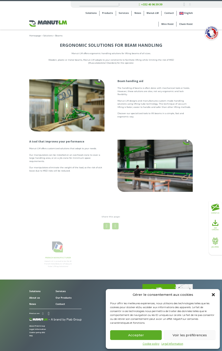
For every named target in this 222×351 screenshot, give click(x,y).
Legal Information (172, 344)
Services (124, 13)
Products (107, 13)
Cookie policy (151, 344)
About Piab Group (37, 326)
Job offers (215, 242)
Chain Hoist (186, 24)
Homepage (35, 35)
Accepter (136, 335)
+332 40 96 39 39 (150, 4)
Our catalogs (215, 225)
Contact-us (215, 209)
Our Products (64, 297)
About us (34, 297)
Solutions (91, 13)
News (137, 13)
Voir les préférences (190, 335)
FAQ (31, 336)
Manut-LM (153, 13)
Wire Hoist (167, 24)
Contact (169, 13)
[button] (213, 295)
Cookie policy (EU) (37, 332)
